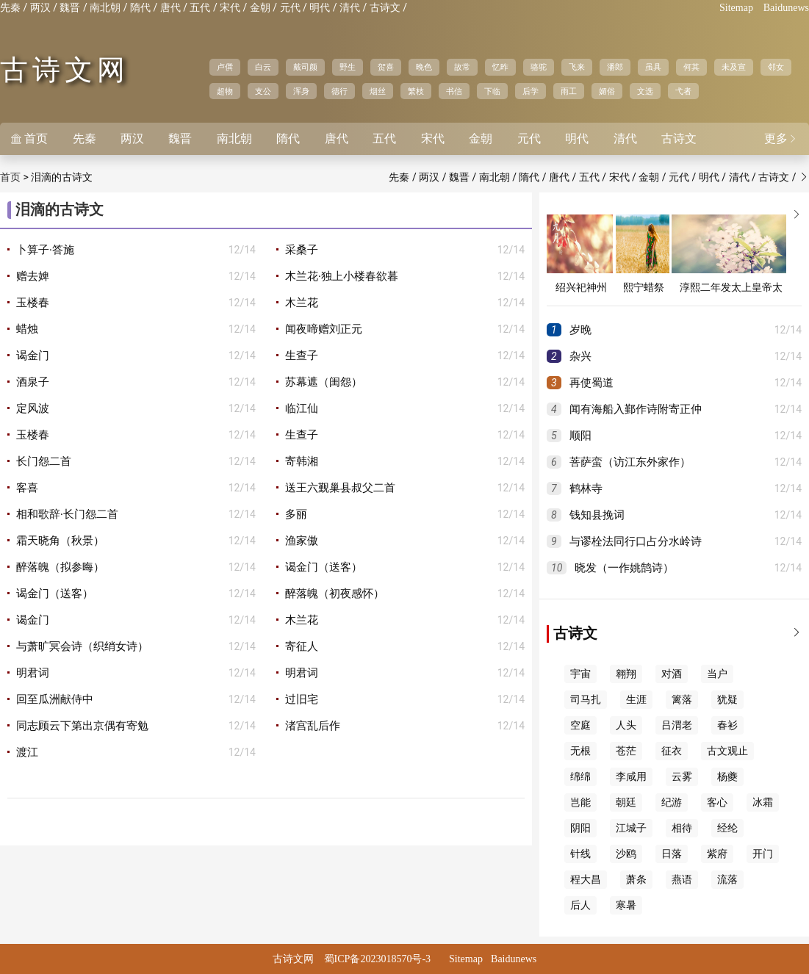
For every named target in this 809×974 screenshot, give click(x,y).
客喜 (27, 488)
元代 (290, 7)
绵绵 (580, 776)
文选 (645, 91)
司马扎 (585, 699)
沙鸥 (626, 853)
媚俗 (607, 91)
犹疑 (727, 699)
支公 (263, 91)
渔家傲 (301, 540)
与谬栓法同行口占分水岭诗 (635, 541)
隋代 (140, 7)
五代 (200, 7)
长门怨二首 (43, 461)
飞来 (577, 66)
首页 (29, 138)
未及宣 (734, 66)
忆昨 (500, 66)
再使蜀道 (591, 383)
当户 (717, 673)
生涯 (636, 699)
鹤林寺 (586, 488)
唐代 (170, 7)
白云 (263, 66)
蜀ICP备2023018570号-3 (377, 958)
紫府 (717, 853)
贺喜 (386, 66)
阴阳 (580, 828)
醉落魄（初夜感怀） (334, 593)
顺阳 (580, 435)
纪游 (671, 802)
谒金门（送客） (323, 567)
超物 (225, 91)
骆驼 (539, 66)
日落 (671, 853)
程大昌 (585, 879)
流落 (727, 879)
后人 (580, 905)
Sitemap (736, 7)
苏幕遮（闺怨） (323, 382)
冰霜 (762, 802)
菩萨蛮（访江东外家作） (630, 462)
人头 (626, 725)
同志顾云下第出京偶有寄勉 (82, 726)
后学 (530, 91)
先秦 (10, 7)
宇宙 (580, 673)
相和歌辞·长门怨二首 (67, 514)
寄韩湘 (301, 461)
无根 (580, 751)
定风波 (32, 408)
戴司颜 (305, 66)
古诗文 (385, 7)
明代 (319, 7)
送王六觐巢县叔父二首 (340, 488)
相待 (682, 828)
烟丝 (378, 91)
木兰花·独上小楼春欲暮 (341, 276)
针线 (580, 853)
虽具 (653, 66)
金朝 (260, 7)
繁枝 (416, 91)
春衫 (727, 725)
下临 (492, 91)
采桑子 (301, 250)
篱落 (682, 699)
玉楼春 (32, 303)
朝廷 (626, 802)
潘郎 (615, 66)
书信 (454, 91)
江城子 (631, 828)
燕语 (682, 879)
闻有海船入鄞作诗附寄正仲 (635, 409)
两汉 (40, 7)
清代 (349, 7)
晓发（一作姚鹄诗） (624, 568)
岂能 (580, 802)
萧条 (636, 879)
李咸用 (631, 776)
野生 (347, 66)
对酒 (671, 673)
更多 (781, 138)
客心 (717, 802)
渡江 (27, 752)
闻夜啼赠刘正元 (323, 329)
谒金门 (32, 355)
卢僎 (225, 66)
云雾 (682, 776)
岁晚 (580, 330)
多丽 (296, 514)
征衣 (671, 751)
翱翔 (626, 673)
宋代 (230, 7)
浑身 (301, 91)
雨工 (569, 91)
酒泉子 (32, 382)
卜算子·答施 (45, 250)
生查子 (301, 355)
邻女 (776, 66)
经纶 (727, 828)
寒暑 (626, 905)
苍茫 (626, 751)
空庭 (580, 725)
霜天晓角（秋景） (60, 540)
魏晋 (70, 7)
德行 (339, 91)
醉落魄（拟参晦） (60, 567)
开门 (762, 853)
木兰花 (301, 303)
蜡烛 (27, 329)
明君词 (32, 673)
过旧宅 (301, 699)
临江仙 (301, 408)
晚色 (424, 66)
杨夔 (727, 776)
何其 (691, 66)
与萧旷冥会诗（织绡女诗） (82, 646)
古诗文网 (64, 69)
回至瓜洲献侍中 (54, 699)
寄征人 (301, 646)
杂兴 (580, 356)
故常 (462, 66)
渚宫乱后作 (312, 726)
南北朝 (105, 7)
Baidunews (786, 7)
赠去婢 (32, 276)
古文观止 (727, 751)
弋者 (683, 91)
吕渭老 (676, 725)
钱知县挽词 (597, 515)
